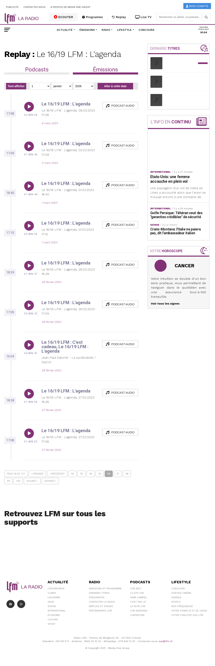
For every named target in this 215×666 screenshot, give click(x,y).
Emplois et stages (101, 606)
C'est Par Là (138, 601)
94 (90, 473)
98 (126, 473)
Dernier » (50, 480)
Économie (54, 615)
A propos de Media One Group (71, 7)
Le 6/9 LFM (137, 593)
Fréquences (96, 597)
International (57, 610)
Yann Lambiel (138, 597)
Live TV (143, 17)
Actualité (65, 29)
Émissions (87, 29)
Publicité (12, 7)
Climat (52, 593)
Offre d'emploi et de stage (189, 610)
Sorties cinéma (181, 593)
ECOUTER (63, 17)
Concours (146, 29)
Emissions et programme (105, 588)
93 (81, 473)
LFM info (135, 588)
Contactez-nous (34, 7)
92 (72, 473)
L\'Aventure (137, 615)
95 (99, 473)
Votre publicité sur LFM (187, 615)
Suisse (52, 606)
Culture (53, 619)
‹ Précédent (57, 473)
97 (117, 473)
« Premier (37, 473)
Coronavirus (56, 588)
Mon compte (197, 6)
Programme (92, 17)
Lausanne (54, 597)
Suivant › (32, 480)
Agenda (176, 597)
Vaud (51, 601)
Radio (106, 29)
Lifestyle (124, 29)
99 (8, 480)
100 (18, 480)
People (175, 601)
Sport (51, 624)
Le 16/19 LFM (137, 606)
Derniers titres (99, 593)
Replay (119, 17)
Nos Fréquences (182, 606)
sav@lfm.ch (166, 641)
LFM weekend (138, 610)
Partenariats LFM (100, 610)
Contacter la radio (102, 601)
